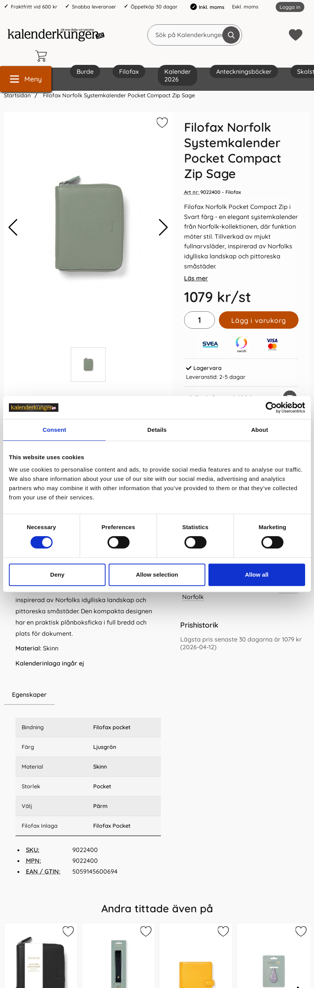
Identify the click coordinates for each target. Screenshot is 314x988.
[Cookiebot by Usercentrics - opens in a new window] (271, 407)
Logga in (290, 7)
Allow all (256, 574)
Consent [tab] (54, 429)
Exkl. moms (245, 6)
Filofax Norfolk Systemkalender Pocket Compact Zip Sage (118, 95)
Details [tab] (157, 429)
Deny (57, 574)
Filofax (129, 71)
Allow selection (157, 574)
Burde (85, 71)
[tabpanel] (88, 601)
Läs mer (196, 278)
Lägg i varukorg (258, 320)
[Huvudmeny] (25, 79)
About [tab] (259, 429)
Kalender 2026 (177, 75)
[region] (88, 695)
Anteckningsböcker (243, 71)
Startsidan (17, 95)
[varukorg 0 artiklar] (43, 56)
